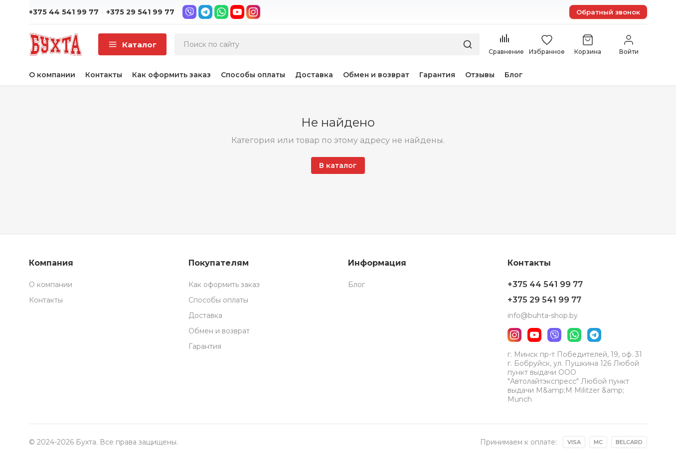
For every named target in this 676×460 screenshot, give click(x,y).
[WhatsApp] (221, 12)
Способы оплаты (253, 74)
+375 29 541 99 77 (140, 11)
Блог (514, 74)
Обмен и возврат (376, 74)
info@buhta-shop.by (542, 315)
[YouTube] (237, 12)
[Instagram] (253, 12)
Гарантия (437, 74)
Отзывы (480, 74)
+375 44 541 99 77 (64, 11)
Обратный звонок (608, 12)
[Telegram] (205, 12)
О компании (52, 74)
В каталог (338, 165)
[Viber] (189, 12)
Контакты (103, 74)
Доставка (314, 74)
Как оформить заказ (171, 74)
